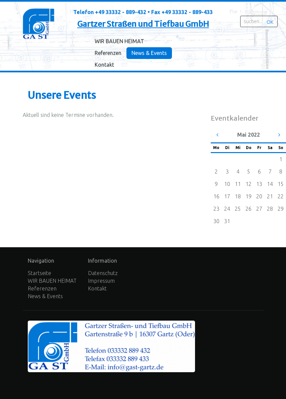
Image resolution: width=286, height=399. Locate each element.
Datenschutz (103, 273)
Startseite (39, 273)
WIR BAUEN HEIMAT (52, 281)
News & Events (45, 296)
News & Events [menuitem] (149, 53)
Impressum (101, 281)
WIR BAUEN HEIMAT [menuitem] (119, 41)
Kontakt (97, 288)
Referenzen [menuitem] (108, 53)
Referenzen (42, 288)
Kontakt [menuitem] (104, 65)
